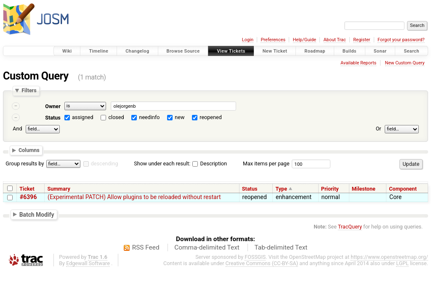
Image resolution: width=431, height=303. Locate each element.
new (179, 117)
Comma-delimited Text (206, 247)
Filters (28, 91)
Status (53, 117)
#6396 (28, 197)
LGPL (402, 263)
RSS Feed (146, 247)
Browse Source (183, 51)
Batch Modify (36, 214)
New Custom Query (405, 63)
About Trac (335, 40)
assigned (82, 117)
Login (247, 40)
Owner (52, 106)
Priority (330, 189)
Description (209, 163)
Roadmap (314, 51)
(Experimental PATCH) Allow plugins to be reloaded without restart (134, 197)
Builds (350, 51)
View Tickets (231, 51)
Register (361, 40)
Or (378, 128)
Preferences (273, 40)
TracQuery (350, 226)
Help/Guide (304, 40)
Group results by (24, 163)
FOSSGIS (255, 257)
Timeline (98, 51)
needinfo (149, 117)
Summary (58, 189)
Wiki (67, 51)
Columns (29, 150)
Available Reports (358, 63)
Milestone (363, 189)
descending (104, 163)
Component (403, 189)
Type (281, 189)
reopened (211, 117)
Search (411, 51)
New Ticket (275, 51)
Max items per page (266, 163)
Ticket (26, 189)
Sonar (380, 51)
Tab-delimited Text (280, 247)
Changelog (137, 51)
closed (116, 117)
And (17, 128)
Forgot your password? (401, 40)
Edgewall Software (88, 263)
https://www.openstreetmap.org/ (389, 257)
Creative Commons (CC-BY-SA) (262, 263)
